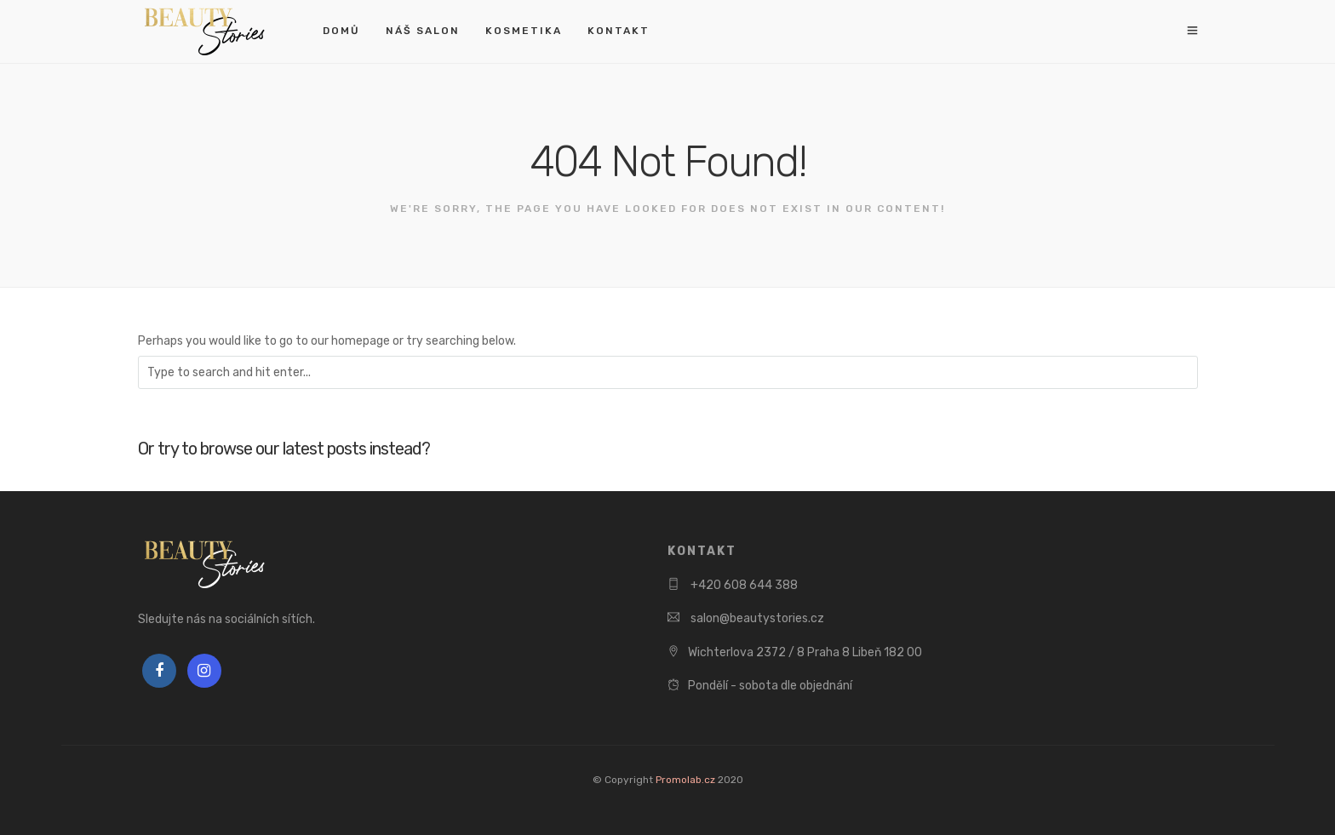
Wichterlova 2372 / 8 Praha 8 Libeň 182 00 (805, 652)
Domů (341, 31)
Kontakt (618, 31)
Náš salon (423, 31)
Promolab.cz (685, 780)
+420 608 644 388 (743, 585)
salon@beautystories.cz (756, 618)
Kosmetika (523, 31)
